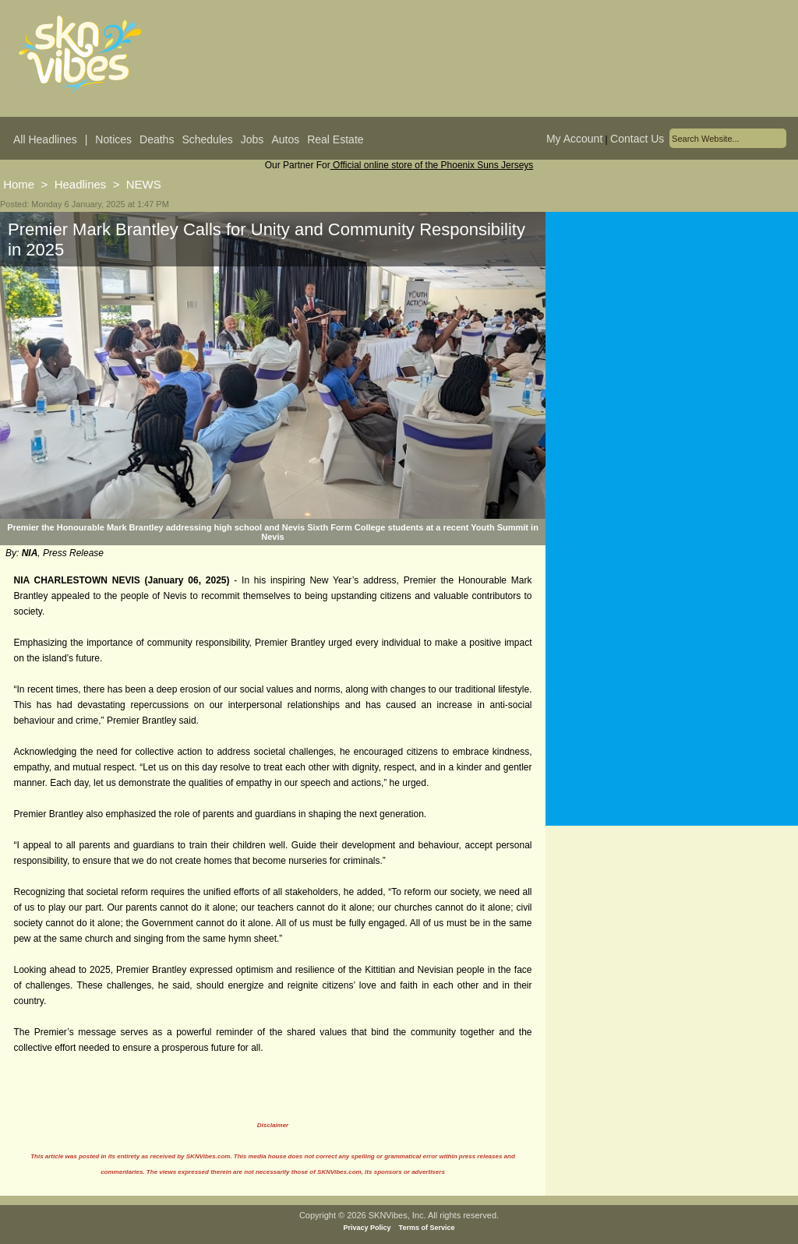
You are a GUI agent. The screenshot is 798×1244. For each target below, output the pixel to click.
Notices (113, 139)
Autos (285, 139)
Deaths (156, 139)
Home (18, 184)
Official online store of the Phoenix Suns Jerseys (432, 165)
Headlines (81, 184)
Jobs (252, 139)
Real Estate (335, 139)
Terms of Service (427, 1228)
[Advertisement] (672, 365)
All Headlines (45, 139)
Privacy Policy (367, 1228)
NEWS (143, 184)
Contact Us (637, 138)
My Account (574, 138)
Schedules (207, 139)
